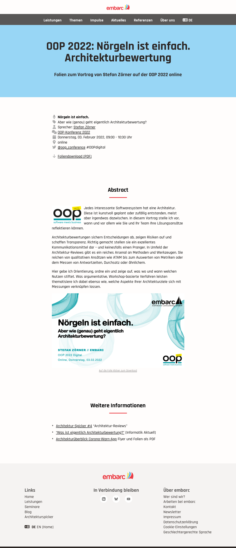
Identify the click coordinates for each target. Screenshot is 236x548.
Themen (76, 20)
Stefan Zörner (84, 127)
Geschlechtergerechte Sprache (187, 532)
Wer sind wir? (174, 496)
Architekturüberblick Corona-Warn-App (86, 439)
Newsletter (172, 512)
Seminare (32, 506)
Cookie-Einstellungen (180, 527)
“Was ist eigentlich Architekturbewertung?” (90, 432)
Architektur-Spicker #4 (74, 426)
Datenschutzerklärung (180, 522)
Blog (28, 512)
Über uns (167, 20)
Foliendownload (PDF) (75, 156)
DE (188, 20)
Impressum (172, 517)
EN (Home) (45, 527)
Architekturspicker (39, 517)
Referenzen (143, 20)
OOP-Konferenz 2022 (74, 132)
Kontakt (169, 506)
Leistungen (53, 20)
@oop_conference (71, 147)
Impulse (96, 20)
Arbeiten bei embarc (179, 501)
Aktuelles (118, 20)
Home (29, 496)
